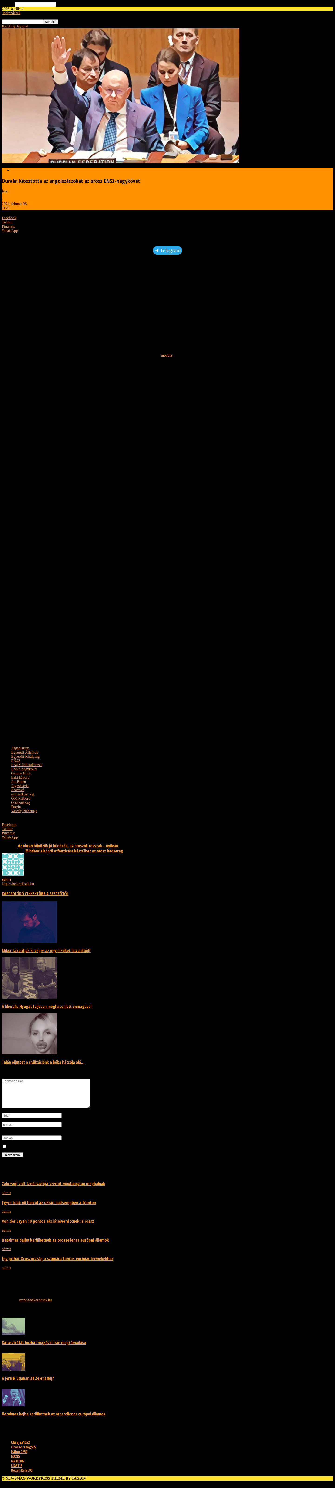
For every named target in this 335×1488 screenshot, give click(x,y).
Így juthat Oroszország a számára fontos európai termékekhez (57, 1264)
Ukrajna (20, 1448)
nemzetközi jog (22, 794)
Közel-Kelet (21, 1475)
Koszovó (17, 790)
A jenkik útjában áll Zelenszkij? (28, 1384)
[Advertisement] (141, 292)
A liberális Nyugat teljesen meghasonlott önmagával (46, 1006)
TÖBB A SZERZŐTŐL (52, 893)
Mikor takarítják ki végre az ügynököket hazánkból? (46, 950)
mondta (167, 355)
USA (16, 1471)
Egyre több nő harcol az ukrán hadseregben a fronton (49, 1208)
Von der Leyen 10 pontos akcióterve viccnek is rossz (48, 1226)
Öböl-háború (20, 798)
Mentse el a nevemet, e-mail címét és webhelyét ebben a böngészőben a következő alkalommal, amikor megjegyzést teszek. (99, 1152)
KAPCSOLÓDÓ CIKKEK (19, 893)
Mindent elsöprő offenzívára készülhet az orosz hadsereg (74, 851)
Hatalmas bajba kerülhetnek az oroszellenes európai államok (55, 1245)
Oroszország (20, 803)
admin (6, 195)
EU (15, 1461)
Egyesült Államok (24, 752)
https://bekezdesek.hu (18, 884)
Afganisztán (20, 748)
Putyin (16, 807)
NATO (17, 1466)
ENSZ (15, 761)
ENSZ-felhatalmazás (26, 765)
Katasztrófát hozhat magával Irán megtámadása (44, 1348)
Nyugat (22, 26)
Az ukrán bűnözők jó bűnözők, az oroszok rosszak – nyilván (68, 845)
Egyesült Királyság (25, 756)
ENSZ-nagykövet (24, 769)
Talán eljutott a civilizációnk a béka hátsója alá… (43, 1062)
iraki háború (20, 777)
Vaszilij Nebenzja (24, 811)
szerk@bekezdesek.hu (35, 1306)
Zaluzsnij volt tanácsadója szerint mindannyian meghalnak (53, 1189)
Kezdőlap (9, 26)
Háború (19, 1457)
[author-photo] (13, 874)
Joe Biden (18, 782)
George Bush (21, 773)
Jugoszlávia (20, 786)
